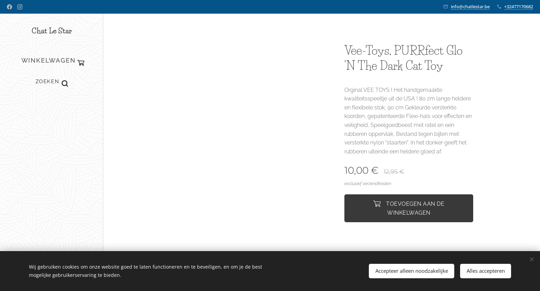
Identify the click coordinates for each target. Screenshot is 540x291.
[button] (51, 81)
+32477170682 (518, 6)
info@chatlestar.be (470, 6)
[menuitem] (51, 110)
